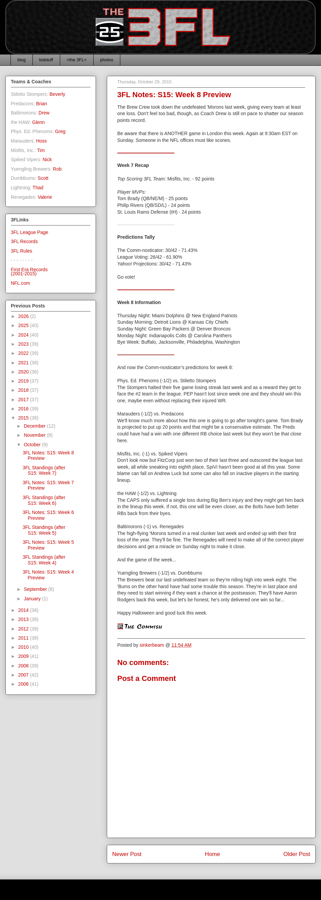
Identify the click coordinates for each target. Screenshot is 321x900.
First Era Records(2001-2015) (29, 272)
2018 (24, 390)
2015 (24, 418)
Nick (47, 159)
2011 (24, 638)
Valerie (45, 197)
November (35, 435)
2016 (24, 408)
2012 (24, 628)
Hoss (41, 141)
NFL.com (20, 283)
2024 (24, 335)
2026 (24, 316)
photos (106, 59)
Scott (43, 178)
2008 (24, 665)
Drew (44, 112)
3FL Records (24, 241)
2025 (24, 325)
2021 (24, 362)
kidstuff (46, 59)
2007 (24, 675)
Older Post (296, 854)
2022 (24, 353)
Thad (37, 187)
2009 (24, 656)
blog (22, 59)
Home (212, 854)
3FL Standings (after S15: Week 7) (44, 470)
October (33, 444)
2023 (24, 344)
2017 (24, 399)
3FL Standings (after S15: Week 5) (44, 530)
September (36, 589)
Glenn (38, 122)
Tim (41, 150)
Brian (41, 103)
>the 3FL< (77, 59)
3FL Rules (21, 251)
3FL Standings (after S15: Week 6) (44, 500)
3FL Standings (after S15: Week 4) (44, 559)
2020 (24, 371)
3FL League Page (29, 232)
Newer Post (127, 854)
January (33, 598)
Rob (57, 169)
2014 (24, 610)
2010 (24, 647)
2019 (24, 381)
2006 (24, 684)
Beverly (57, 94)
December (35, 426)
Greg (60, 131)
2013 (24, 619)
